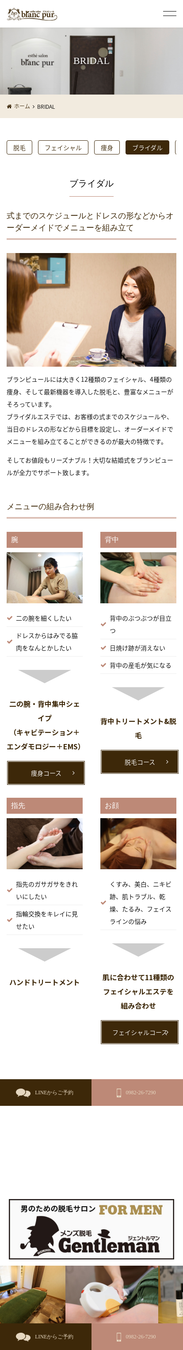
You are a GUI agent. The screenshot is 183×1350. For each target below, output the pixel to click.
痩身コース (46, 772)
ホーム (22, 106)
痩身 (107, 147)
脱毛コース (140, 761)
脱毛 (19, 147)
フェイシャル (63, 147)
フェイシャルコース (140, 1032)
